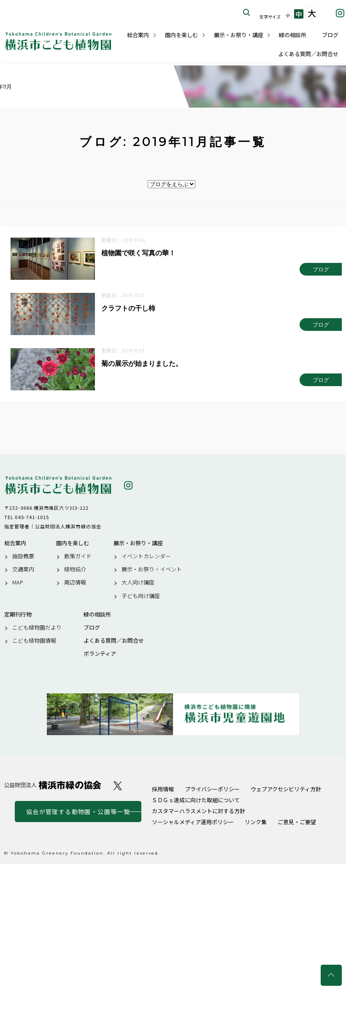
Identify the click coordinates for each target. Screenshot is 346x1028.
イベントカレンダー (146, 556)
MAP (17, 583)
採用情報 (163, 789)
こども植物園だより (37, 627)
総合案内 (138, 35)
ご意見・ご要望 (297, 822)
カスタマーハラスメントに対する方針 (198, 811)
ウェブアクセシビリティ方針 (286, 789)
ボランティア (100, 654)
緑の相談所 (292, 35)
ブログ (330, 35)
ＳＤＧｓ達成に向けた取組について (196, 800)
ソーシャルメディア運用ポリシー (193, 822)
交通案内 (23, 569)
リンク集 (256, 822)
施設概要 (23, 556)
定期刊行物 (18, 614)
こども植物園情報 (34, 640)
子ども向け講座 (141, 596)
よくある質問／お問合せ (308, 54)
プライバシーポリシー (212, 789)
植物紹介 (75, 569)
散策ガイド (78, 556)
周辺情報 (75, 583)
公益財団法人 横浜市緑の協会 (52, 785)
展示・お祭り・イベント (152, 569)
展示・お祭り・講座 (238, 35)
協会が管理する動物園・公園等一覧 (78, 811)
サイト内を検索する (247, 12)
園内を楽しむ (181, 35)
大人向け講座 (138, 583)
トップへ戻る (331, 975)
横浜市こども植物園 (58, 485)
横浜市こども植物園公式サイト (58, 41)
